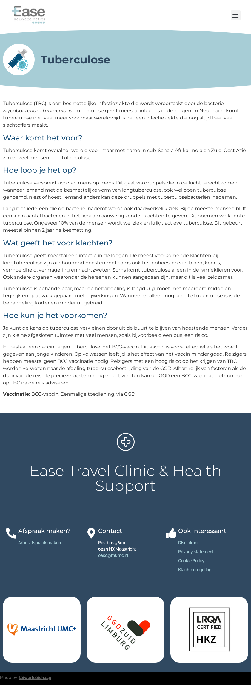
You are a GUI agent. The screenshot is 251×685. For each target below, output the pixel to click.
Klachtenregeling (195, 569)
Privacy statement (196, 551)
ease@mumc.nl (113, 555)
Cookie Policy (191, 560)
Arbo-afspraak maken (39, 542)
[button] (236, 15)
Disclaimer (188, 542)
